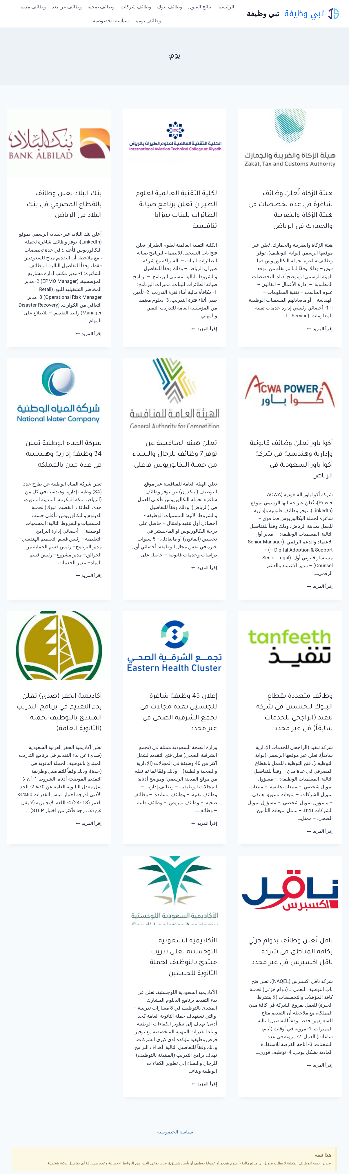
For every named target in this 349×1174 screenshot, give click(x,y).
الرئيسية (225, 7)
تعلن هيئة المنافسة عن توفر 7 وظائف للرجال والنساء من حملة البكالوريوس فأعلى (174, 454)
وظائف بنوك (169, 7)
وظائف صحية (101, 7)
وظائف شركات (136, 7)
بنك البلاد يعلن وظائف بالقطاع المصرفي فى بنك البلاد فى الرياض (64, 205)
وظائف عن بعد (67, 7)
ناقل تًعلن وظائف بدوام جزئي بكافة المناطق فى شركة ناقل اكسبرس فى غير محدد (290, 952)
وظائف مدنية (32, 7)
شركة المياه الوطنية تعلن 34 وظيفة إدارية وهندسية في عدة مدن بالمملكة (64, 454)
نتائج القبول (199, 7)
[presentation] (290, 143)
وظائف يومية (147, 20)
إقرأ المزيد (320, 329)
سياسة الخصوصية (111, 20)
